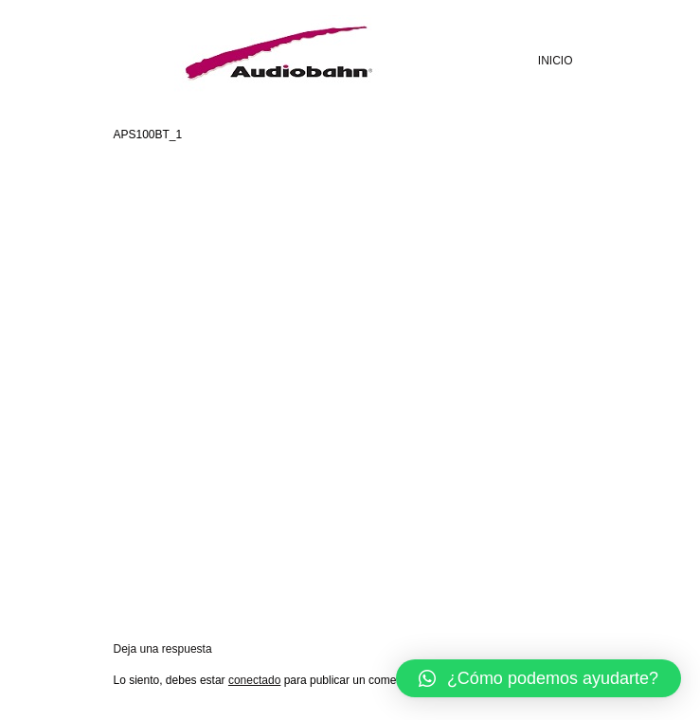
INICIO (555, 60)
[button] (538, 678)
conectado (254, 680)
